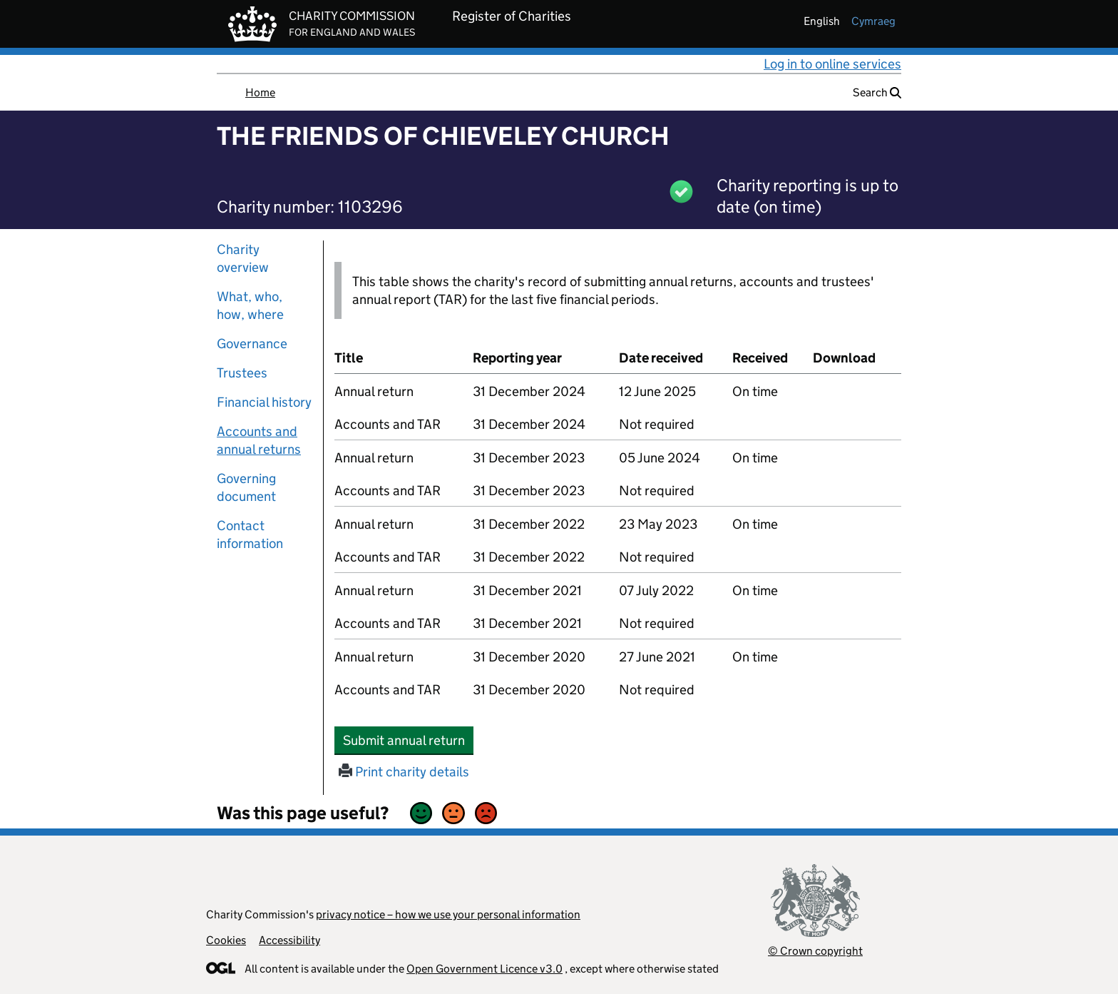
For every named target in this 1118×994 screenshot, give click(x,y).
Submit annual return (408, 740)
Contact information (250, 534)
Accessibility (289, 940)
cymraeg (873, 21)
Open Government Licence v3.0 (484, 968)
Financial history (264, 402)
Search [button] (877, 92)
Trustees (242, 373)
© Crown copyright (815, 951)
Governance (252, 343)
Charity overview (243, 258)
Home (260, 92)
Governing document (246, 487)
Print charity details (404, 772)
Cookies (226, 940)
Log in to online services (832, 64)
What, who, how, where (250, 305)
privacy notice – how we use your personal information (448, 914)
